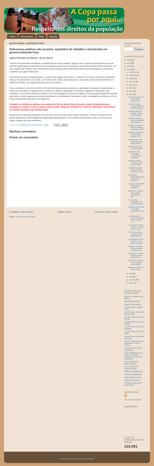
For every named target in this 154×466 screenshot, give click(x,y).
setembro (132, 82)
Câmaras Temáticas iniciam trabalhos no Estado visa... (135, 248)
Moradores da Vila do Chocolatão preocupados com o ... (136, 210)
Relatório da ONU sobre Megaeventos (133, 384)
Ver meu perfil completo (132, 400)
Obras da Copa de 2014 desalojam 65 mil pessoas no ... (136, 120)
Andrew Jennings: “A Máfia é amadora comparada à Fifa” (136, 127)
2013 (129, 63)
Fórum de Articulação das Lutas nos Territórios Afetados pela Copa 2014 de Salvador (133, 356)
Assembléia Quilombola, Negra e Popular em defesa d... (136, 178)
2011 (129, 69)
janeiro (131, 283)
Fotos (41, 36)
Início (12, 36)
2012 (129, 66)
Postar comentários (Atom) (25, 217)
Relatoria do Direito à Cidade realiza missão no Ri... (136, 134)
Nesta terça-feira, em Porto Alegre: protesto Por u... (136, 99)
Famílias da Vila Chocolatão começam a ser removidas (135, 154)
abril (130, 273)
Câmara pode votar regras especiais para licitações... (135, 141)
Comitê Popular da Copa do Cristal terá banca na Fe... (136, 170)
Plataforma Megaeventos (133, 371)
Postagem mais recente (21, 211)
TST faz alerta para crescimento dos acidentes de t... (135, 234)
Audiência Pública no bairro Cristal (136, 268)
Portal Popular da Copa (132, 377)
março (131, 277)
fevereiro (132, 280)
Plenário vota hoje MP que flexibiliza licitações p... (136, 186)
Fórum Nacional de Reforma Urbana (131, 367)
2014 (129, 60)
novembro (133, 75)
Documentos (26, 36)
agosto (131, 85)
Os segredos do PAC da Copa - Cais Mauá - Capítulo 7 (136, 241)
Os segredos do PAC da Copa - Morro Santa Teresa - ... (136, 255)
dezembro (133, 72)
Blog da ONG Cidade (132, 301)
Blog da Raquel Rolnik (132, 304)
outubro (132, 78)
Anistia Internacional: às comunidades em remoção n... (135, 262)
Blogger (91, 459)
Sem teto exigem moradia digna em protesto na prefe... (136, 106)
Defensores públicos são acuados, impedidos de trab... (135, 194)
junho (131, 91)
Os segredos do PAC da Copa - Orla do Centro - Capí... (136, 227)
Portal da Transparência (133, 374)
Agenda (53, 36)
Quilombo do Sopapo (132, 380)
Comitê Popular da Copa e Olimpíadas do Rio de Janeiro (133, 343)
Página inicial (64, 211)
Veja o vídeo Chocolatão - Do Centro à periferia (135, 202)
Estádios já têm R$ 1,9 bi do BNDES (135, 147)
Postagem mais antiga (106, 211)
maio (131, 94)
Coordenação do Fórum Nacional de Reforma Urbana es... (136, 219)
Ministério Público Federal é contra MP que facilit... (135, 163)
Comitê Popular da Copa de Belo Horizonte (134, 313)
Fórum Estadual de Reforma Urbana (131, 363)
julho (131, 88)
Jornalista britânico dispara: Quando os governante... (135, 113)
